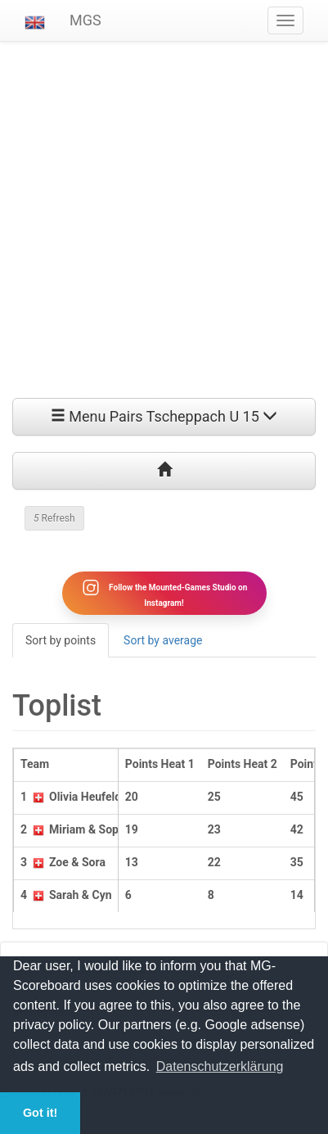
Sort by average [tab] (163, 640)
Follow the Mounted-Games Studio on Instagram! (164, 593)
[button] (34, 20)
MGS (85, 20)
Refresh (54, 518)
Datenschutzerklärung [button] (220, 1066)
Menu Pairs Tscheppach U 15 (164, 416)
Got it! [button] (40, 1112)
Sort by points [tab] (60, 640)
